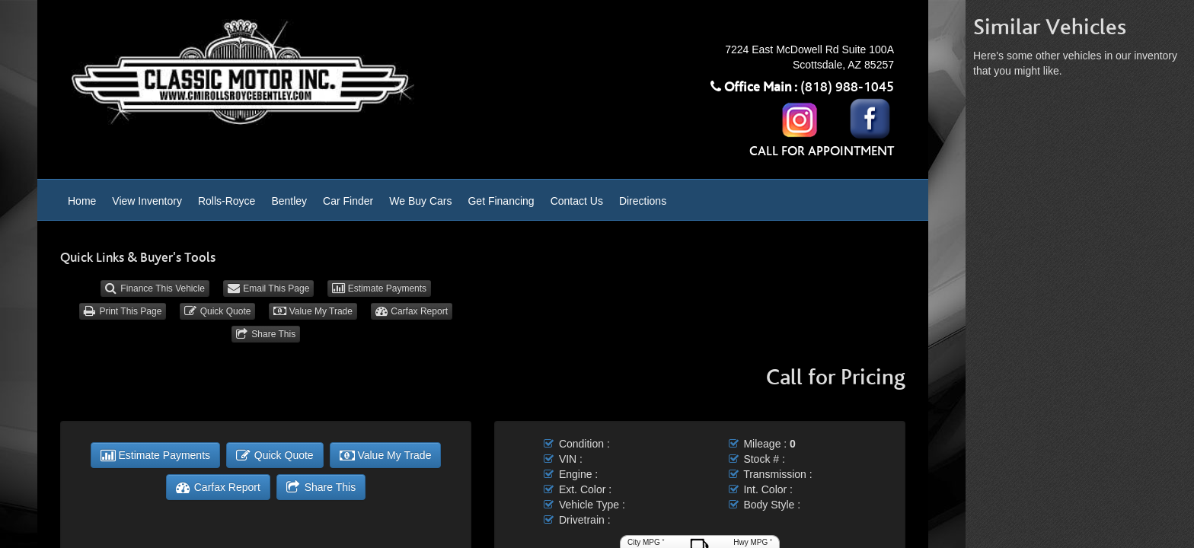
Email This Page (269, 288)
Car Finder (348, 201)
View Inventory (147, 201)
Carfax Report (411, 311)
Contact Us (577, 201)
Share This (265, 334)
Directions (642, 201)
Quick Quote (217, 311)
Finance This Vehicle (155, 288)
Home (82, 201)
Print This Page (122, 311)
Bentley (289, 201)
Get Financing (501, 201)
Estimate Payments (379, 288)
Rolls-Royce (226, 201)
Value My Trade (313, 311)
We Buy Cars (420, 201)
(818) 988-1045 (847, 87)
